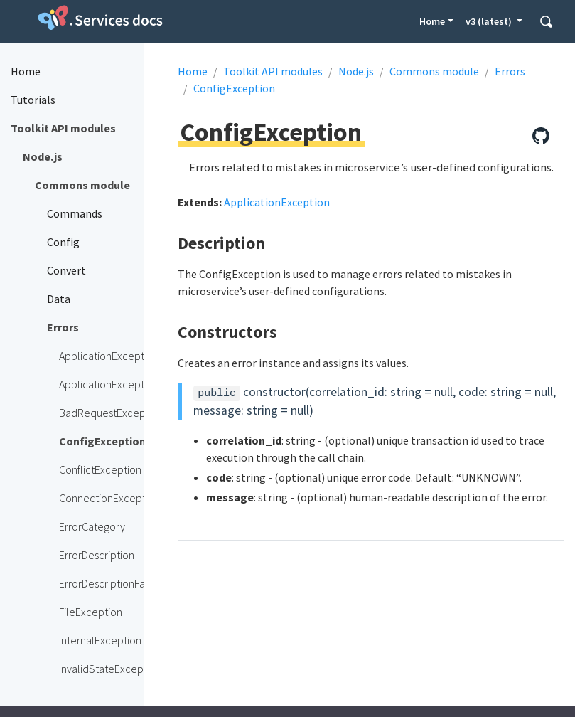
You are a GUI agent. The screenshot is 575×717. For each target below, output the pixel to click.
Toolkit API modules (273, 71)
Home (432, 21)
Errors (510, 71)
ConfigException (234, 88)
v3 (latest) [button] (490, 21)
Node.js (356, 71)
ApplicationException (277, 202)
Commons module (434, 71)
